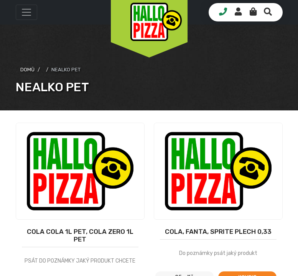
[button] (26, 12)
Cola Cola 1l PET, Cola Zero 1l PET (80, 235)
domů (27, 69)
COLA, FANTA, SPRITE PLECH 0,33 (218, 231)
